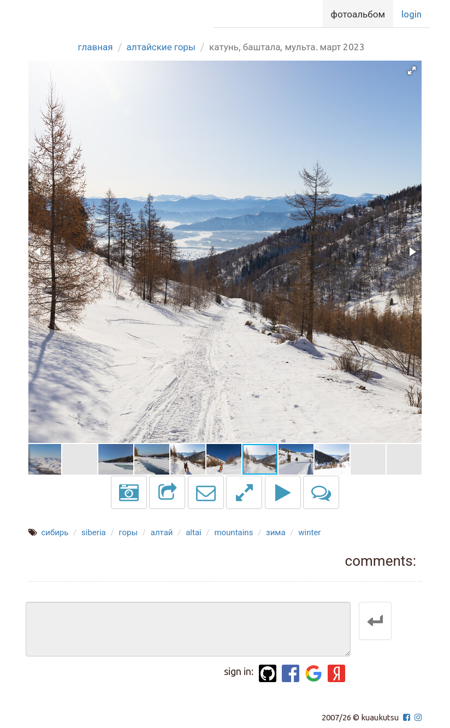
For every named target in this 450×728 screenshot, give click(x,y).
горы (128, 532)
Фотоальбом (358, 14)
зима (276, 532)
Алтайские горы (161, 47)
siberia (93, 532)
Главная (95, 47)
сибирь (54, 532)
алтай (162, 532)
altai (194, 532)
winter (309, 532)
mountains (233, 532)
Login (411, 14)
